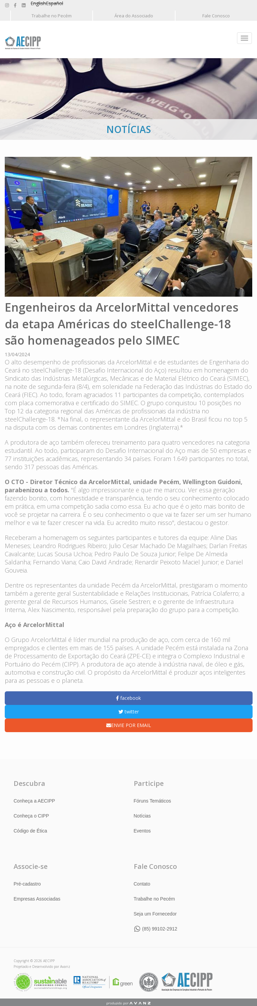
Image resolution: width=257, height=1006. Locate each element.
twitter (128, 711)
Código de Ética (30, 830)
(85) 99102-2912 (160, 928)
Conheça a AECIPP (34, 800)
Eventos (142, 830)
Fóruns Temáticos (152, 800)
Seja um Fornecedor (155, 913)
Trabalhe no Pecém (52, 16)
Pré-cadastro (27, 883)
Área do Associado (133, 16)
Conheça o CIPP (31, 815)
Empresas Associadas (37, 898)
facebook (128, 697)
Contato (142, 883)
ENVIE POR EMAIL (128, 725)
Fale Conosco (216, 16)
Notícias (142, 815)
